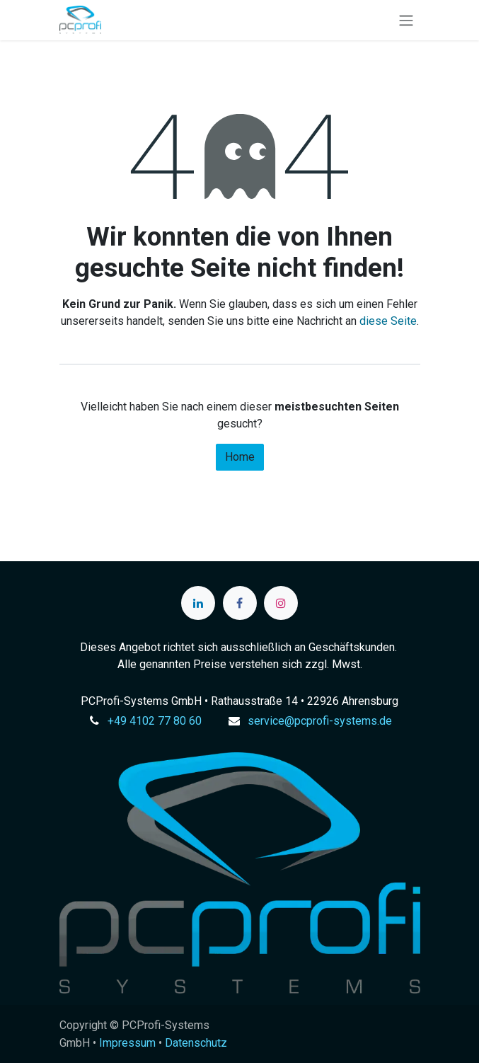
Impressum (127, 1043)
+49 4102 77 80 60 (155, 721)
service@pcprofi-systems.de (320, 721)
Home (240, 457)
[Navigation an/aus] (406, 20)
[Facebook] (240, 603)
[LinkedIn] (198, 603)
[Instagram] (281, 603)
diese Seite (388, 321)
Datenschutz (196, 1043)
